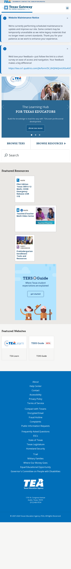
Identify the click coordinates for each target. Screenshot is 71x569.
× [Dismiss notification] (67, 18)
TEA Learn (14, 356)
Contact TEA (25, 1)
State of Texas (35, 440)
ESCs (35, 435)
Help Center (36, 386)
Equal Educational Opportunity (35, 467)
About (36, 381)
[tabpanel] (35, 107)
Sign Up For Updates (38, 1)
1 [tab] (31, 135)
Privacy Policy (35, 398)
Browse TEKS (16, 143)
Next (68, 107)
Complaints (35, 421)
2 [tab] (35, 135)
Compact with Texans (35, 408)
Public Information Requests (35, 425)
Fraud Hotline (35, 417)
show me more (35, 128)
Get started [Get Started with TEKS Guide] (35, 294)
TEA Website (16, 1)
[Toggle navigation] (67, 8)
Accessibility (35, 394)
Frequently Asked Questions (36, 431)
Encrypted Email (35, 413)
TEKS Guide (41, 356)
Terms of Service (35, 403)
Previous (3, 107)
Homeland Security (35, 448)
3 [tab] (39, 135)
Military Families (35, 458)
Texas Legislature (35, 444)
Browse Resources (49, 143)
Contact (35, 390)
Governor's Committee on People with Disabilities (35, 471)
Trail (35, 454)
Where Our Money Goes (35, 462)
